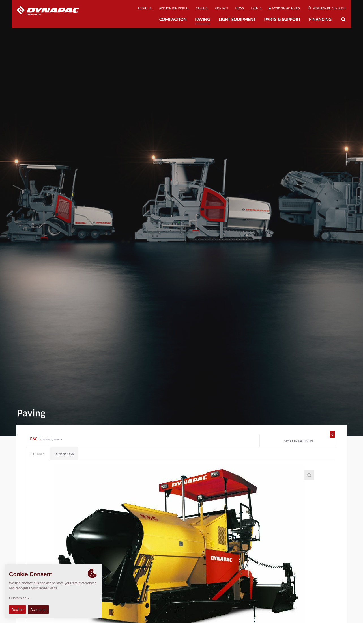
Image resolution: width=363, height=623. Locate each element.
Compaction (173, 19)
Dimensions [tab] (64, 453)
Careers (202, 8)
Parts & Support (282, 19)
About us (145, 8)
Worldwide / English (326, 8)
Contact (221, 8)
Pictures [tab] (38, 454)
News (239, 8)
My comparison (309, 439)
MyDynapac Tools (284, 8)
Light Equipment (237, 19)
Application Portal (174, 8)
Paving (202, 19)
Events (256, 8)
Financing (320, 19)
